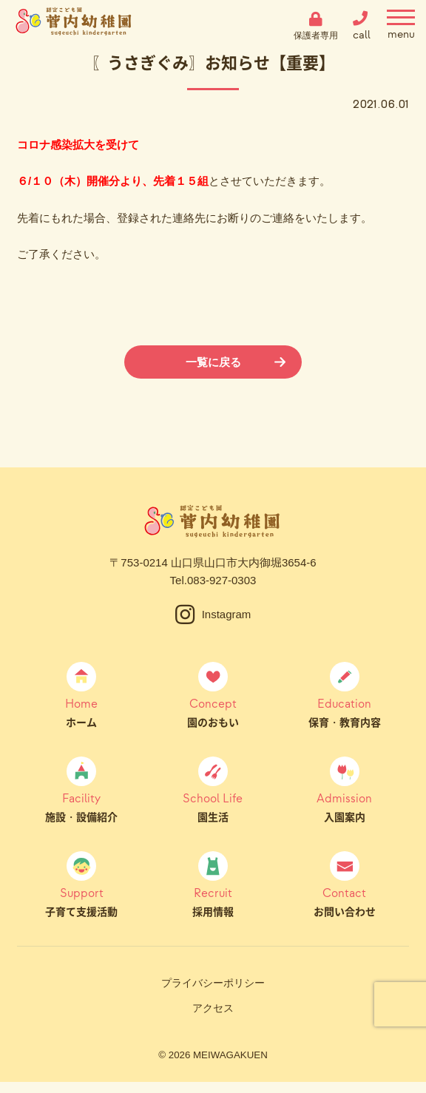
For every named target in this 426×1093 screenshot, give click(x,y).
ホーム (81, 712)
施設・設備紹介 (81, 807)
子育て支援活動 (81, 901)
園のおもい (213, 712)
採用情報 (213, 901)
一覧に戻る (213, 362)
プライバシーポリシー (213, 983)
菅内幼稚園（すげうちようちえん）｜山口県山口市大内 (74, 26)
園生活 (213, 807)
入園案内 (344, 807)
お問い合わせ (344, 901)
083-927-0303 (221, 580)
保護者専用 (316, 35)
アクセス (213, 1008)
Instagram (226, 614)
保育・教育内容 (344, 712)
